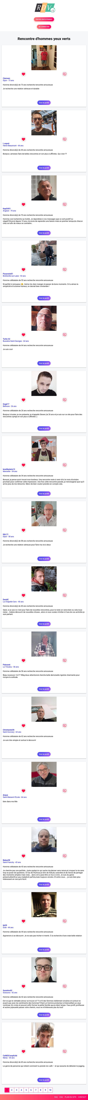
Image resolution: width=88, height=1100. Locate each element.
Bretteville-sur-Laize (11, 276)
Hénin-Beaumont (9, 146)
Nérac (5, 1058)
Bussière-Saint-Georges (12, 341)
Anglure (6, 211)
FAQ (56, 1097)
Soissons (6, 993)
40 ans (21, 602)
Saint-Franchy (8, 862)
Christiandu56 (8, 730)
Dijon (5, 80)
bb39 (5, 925)
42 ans (14, 993)
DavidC (6, 599)
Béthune (6, 406)
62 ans (18, 732)
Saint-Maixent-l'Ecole (11, 797)
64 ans (26, 341)
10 (50, 1090)
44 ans (20, 146)
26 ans (13, 406)
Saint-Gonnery (8, 732)
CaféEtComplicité (10, 1056)
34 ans (14, 471)
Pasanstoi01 (8, 274)
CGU (61, 1097)
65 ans (12, 1058)
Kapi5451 (7, 209)
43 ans (18, 862)
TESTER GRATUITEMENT (44, 19)
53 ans (23, 276)
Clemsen (6, 78)
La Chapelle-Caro (10, 602)
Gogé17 (6, 404)
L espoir (6, 143)
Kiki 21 (5, 534)
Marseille (6, 471)
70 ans (13, 211)
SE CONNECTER (44, 27)
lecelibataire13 (9, 469)
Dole (5, 927)
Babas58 (6, 860)
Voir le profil (44, 103)
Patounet (6, 665)
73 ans (11, 80)
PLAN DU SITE (70, 1097)
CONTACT (82, 1097)
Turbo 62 (6, 339)
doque (5, 795)
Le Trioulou (7, 667)
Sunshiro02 (7, 990)
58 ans (11, 536)
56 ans (16, 667)
